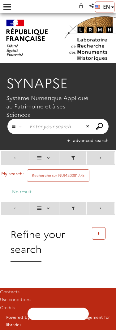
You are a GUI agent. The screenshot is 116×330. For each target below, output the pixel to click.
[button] (92, 5)
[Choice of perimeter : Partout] (16, 126)
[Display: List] (44, 158)
